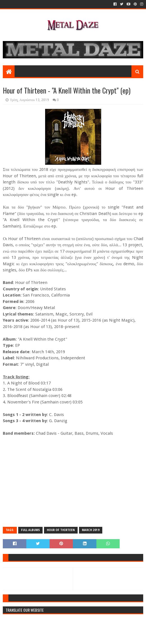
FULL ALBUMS (30, 530)
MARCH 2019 (90, 530)
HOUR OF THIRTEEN (61, 530)
